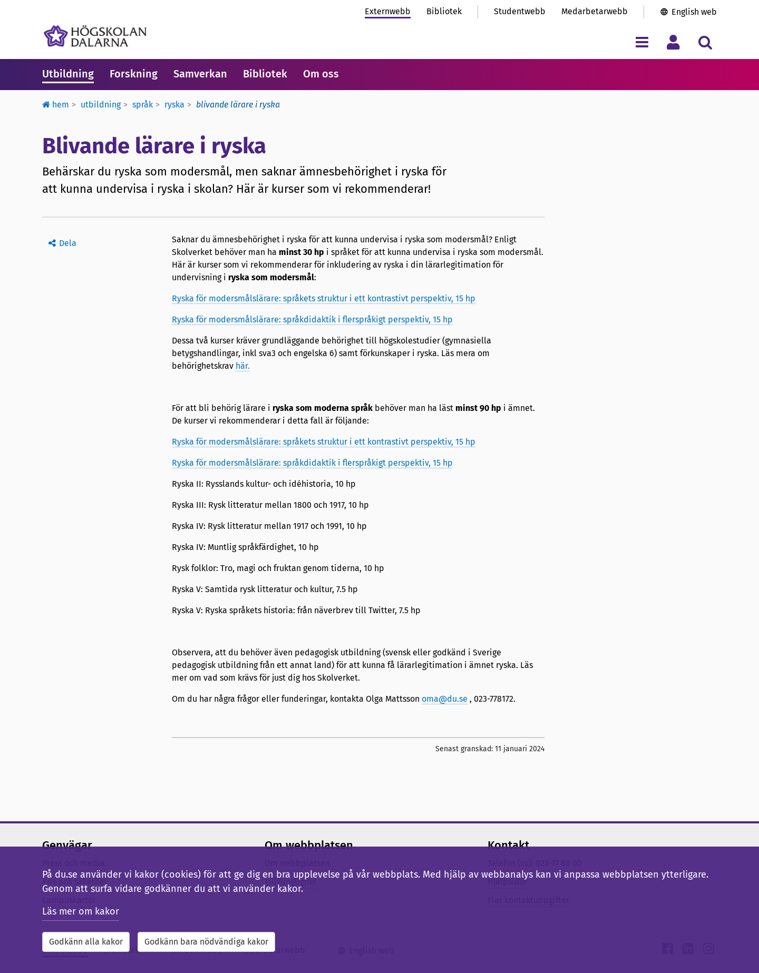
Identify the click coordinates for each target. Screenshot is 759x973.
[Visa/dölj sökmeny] (705, 42)
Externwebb (388, 11)
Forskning (134, 73)
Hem (55, 105)
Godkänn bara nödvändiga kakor (206, 942)
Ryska (174, 105)
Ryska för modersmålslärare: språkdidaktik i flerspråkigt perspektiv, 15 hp (312, 319)
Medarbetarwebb (594, 11)
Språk (142, 105)
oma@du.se (445, 699)
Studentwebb (520, 11)
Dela (67, 243)
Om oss (321, 73)
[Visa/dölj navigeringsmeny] (642, 42)
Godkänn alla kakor (86, 942)
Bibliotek (444, 11)
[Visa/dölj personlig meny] (673, 42)
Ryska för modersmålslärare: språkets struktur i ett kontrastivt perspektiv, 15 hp (323, 298)
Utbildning (68, 73)
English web (694, 12)
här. (243, 366)
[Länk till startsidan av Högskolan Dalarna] (95, 36)
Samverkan (200, 73)
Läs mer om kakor (80, 911)
